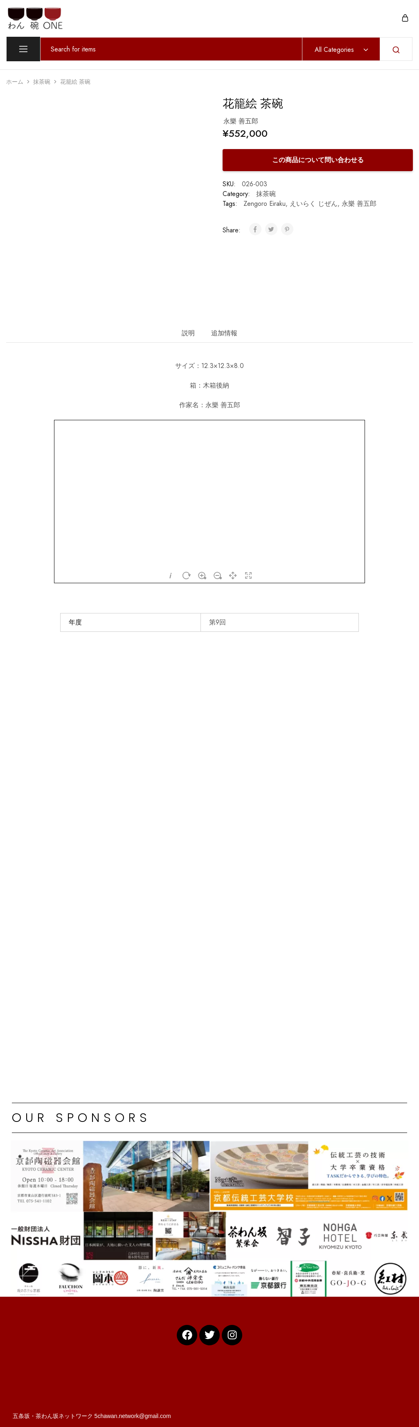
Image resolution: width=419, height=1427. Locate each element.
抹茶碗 (41, 82)
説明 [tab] (188, 333)
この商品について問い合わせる (318, 160)
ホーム (14, 82)
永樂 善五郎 (359, 203)
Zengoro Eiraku (264, 203)
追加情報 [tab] (224, 333)
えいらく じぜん (314, 203)
